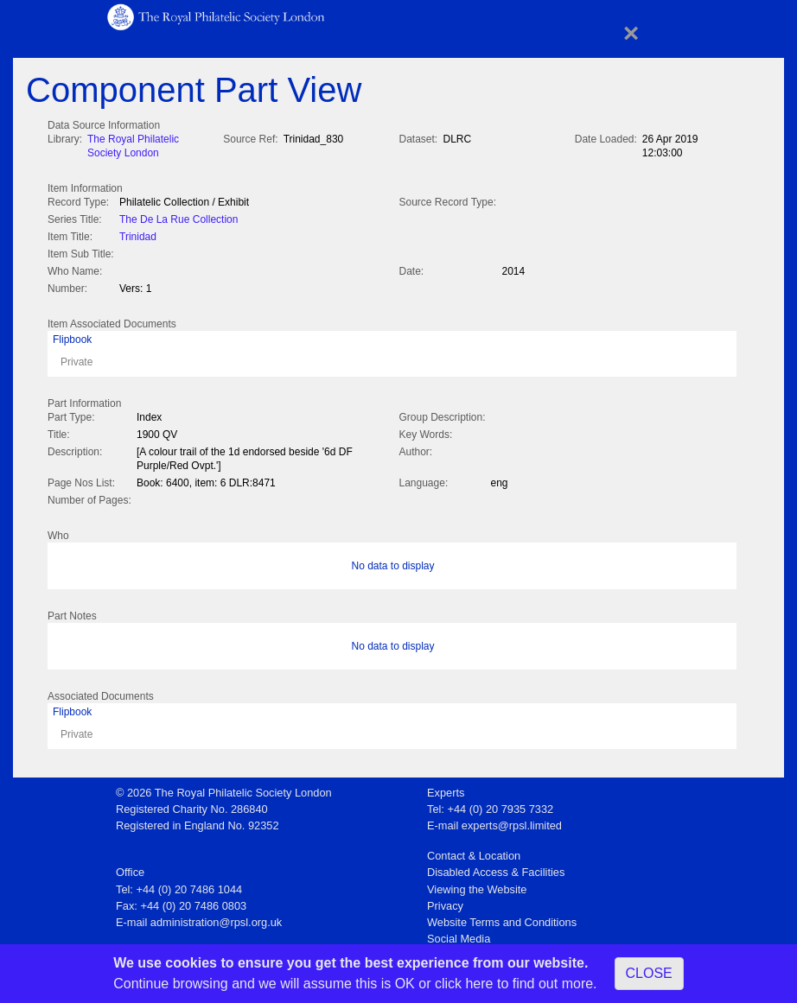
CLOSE (649, 973)
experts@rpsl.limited (512, 820)
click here (464, 983)
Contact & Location (473, 850)
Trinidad (137, 235)
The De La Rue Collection (178, 218)
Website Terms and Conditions (502, 917)
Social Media (458, 933)
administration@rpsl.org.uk (216, 917)
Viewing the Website (476, 884)
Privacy (445, 900)
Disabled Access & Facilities (495, 866)
